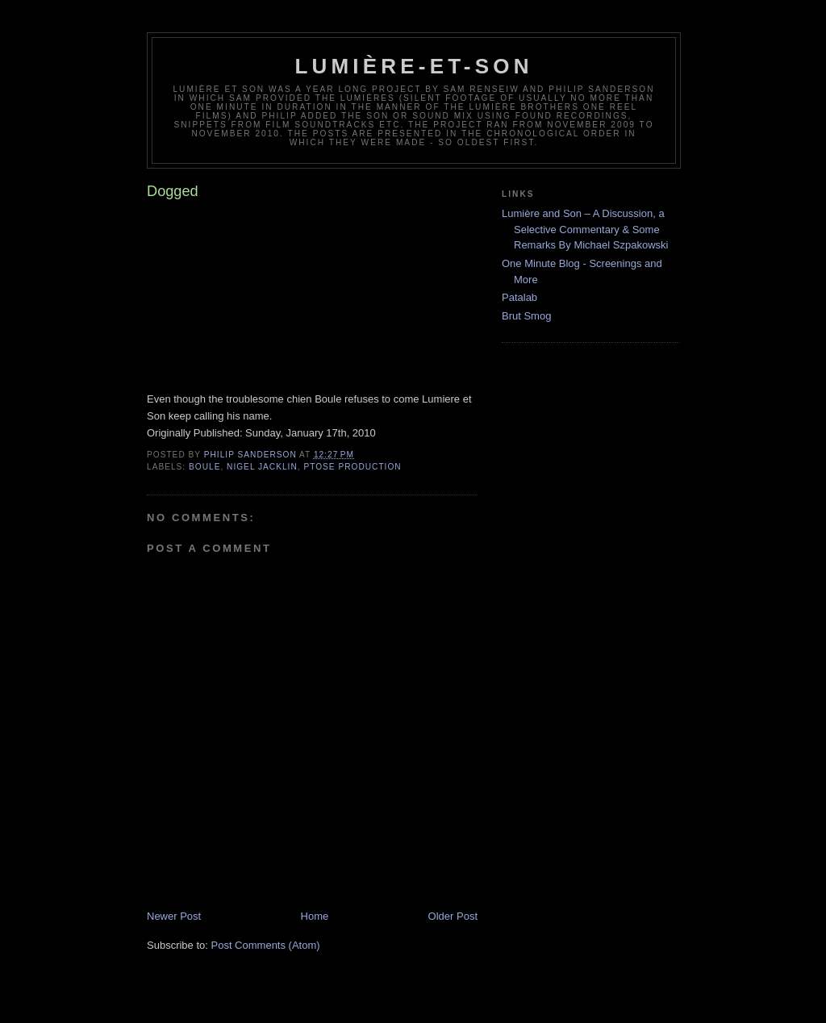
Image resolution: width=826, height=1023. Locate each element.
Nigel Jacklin (262, 466)
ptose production (352, 466)
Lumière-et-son (413, 66)
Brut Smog (526, 316)
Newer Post (174, 916)
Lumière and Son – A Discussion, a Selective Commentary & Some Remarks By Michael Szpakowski (585, 229)
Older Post (453, 916)
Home (315, 916)
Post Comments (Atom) (265, 945)
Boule (204, 466)
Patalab (519, 297)
